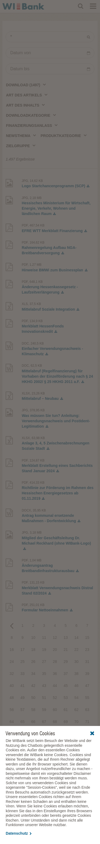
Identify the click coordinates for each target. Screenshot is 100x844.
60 (55, 710)
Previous (11, 625)
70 (76, 722)
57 (23, 710)
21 (65, 649)
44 (55, 685)
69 (65, 722)
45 (65, 685)
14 (76, 637)
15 (87, 637)
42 (33, 685)
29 (65, 661)
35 (44, 673)
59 (44, 710)
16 (12, 649)
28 (55, 661)
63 (87, 710)
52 (55, 697)
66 (33, 722)
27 (44, 661)
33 (23, 673)
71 (87, 722)
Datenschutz (18, 833)
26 (33, 661)
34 (33, 673)
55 (87, 697)
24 (12, 661)
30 (76, 661)
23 (87, 649)
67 (44, 722)
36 (55, 673)
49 (23, 697)
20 (55, 649)
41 (23, 685)
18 (33, 649)
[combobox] (26, 85)
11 (44, 637)
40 (12, 685)
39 (87, 673)
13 (65, 637)
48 (12, 697)
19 (44, 649)
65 (23, 722)
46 (76, 685)
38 (76, 673)
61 (65, 710)
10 (33, 637)
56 (12, 710)
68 (55, 722)
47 (87, 685)
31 (87, 661)
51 (44, 697)
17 (23, 649)
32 (12, 673)
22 (76, 649)
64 (12, 722)
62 (76, 710)
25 (23, 661)
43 (44, 685)
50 (33, 697)
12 (55, 637)
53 (65, 697)
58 (33, 710)
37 (65, 673)
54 (76, 697)
